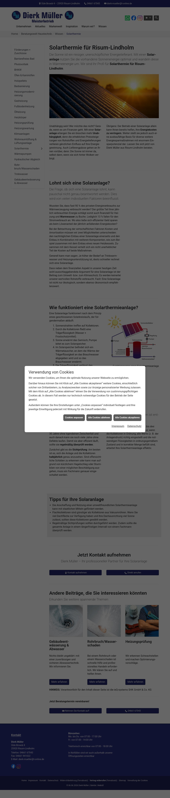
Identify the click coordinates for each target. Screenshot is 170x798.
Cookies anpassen (74, 417)
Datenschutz (134, 426)
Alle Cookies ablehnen (99, 417)
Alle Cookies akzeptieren (127, 417)
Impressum (118, 426)
